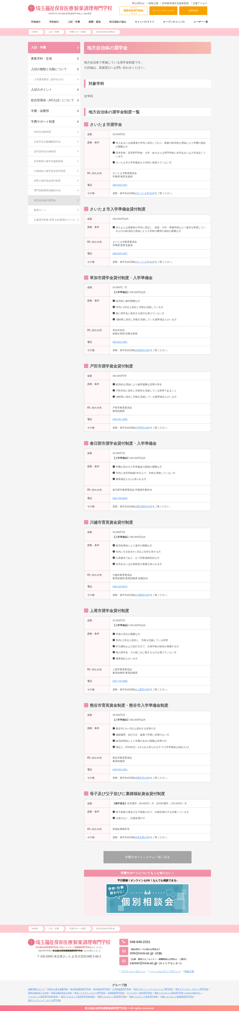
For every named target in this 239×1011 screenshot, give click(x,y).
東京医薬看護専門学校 (80, 989)
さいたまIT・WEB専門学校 (139, 993)
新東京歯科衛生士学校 (61, 993)
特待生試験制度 (42, 131)
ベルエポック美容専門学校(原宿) (43, 996)
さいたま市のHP (146, 193)
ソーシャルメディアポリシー (165, 971)
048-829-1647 (120, 185)
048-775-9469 (120, 681)
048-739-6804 (120, 498)
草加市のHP (143, 350)
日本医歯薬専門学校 (121, 989)
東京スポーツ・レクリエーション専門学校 (153, 989)
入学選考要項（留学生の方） (50, 79)
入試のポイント (41, 89)
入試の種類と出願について (49, 69)
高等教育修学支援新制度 (174, 3)
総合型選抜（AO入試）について (52, 100)
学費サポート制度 (43, 121)
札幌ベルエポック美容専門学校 (143, 996)
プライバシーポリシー (133, 971)
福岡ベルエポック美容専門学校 (112, 996)
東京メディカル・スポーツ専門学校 (191, 989)
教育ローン (40, 210)
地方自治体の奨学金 (45, 200)
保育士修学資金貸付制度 (47, 180)
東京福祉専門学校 (101, 989)
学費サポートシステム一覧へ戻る (147, 857)
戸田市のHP (143, 427)
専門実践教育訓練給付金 (47, 190)
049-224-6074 (120, 586)
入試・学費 (38, 47)
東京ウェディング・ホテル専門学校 (44, 1000)
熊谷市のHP (143, 777)
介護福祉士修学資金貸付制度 (50, 171)
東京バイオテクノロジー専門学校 (89, 993)
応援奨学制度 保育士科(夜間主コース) (54, 219)
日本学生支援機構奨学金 (47, 141)
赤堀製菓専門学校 (116, 993)
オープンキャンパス (163, 10)
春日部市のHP (144, 506)
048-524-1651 (120, 769)
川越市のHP (143, 595)
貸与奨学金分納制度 (45, 151)
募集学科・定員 (41, 58)
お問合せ (138, 3)
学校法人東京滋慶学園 (57, 989)
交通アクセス (199, 3)
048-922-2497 (120, 342)
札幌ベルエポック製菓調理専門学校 (176, 996)
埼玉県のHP (143, 837)
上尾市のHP (143, 689)
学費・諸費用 (40, 110)
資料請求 (193, 10)
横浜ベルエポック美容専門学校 (178, 993)
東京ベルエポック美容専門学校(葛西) (78, 996)
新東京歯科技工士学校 (38, 993)
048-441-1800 (120, 419)
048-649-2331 (134, 942)
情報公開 (152, 3)
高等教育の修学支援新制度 (48, 161)
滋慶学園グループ (36, 989)
